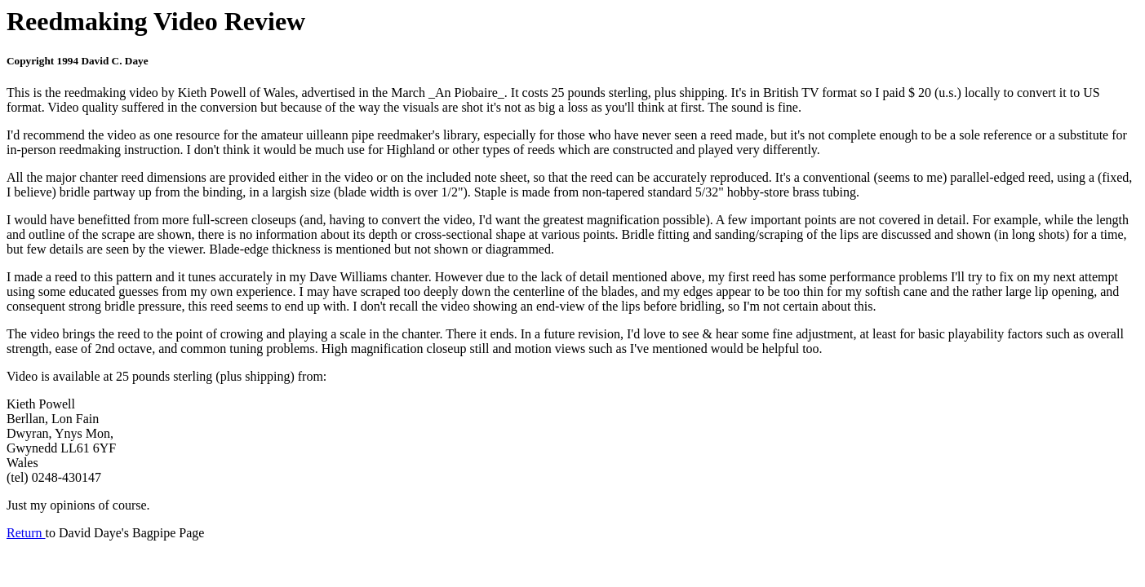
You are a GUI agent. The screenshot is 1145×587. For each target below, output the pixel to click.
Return (26, 533)
